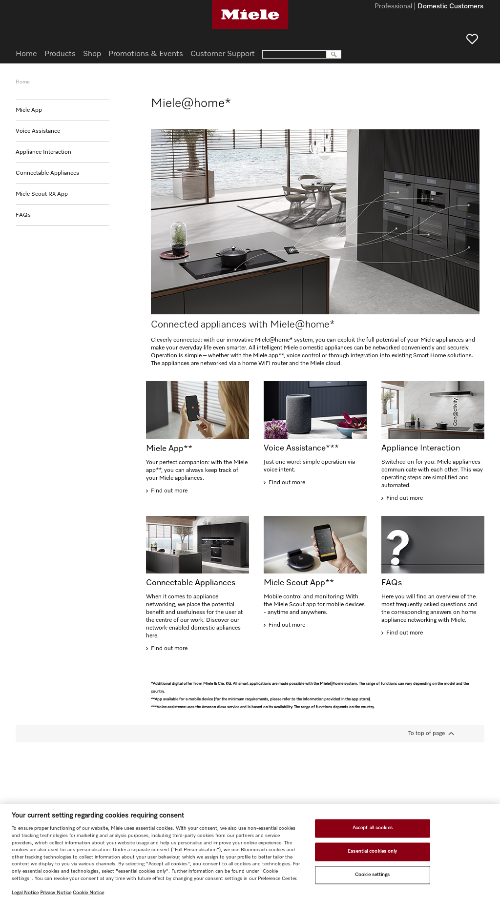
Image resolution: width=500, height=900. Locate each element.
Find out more (169, 491)
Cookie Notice (88, 892)
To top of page (426, 733)
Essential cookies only (372, 851)
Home (26, 54)
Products (60, 54)
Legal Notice (25, 892)
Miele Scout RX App (42, 194)
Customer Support (222, 54)
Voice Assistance (38, 131)
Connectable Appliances (47, 173)
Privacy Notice (55, 892)
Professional (393, 7)
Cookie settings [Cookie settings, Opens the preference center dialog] (372, 874)
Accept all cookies (373, 828)
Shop (92, 54)
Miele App (29, 110)
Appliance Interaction (43, 152)
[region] (250, 852)
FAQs (23, 215)
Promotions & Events (145, 54)
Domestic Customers (450, 7)
